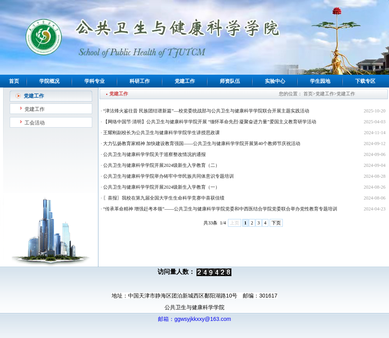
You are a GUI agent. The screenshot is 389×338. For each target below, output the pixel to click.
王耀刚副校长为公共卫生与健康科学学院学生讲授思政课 (161, 132)
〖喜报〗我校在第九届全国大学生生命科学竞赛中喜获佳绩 (163, 198)
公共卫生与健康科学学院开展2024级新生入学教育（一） (161, 187)
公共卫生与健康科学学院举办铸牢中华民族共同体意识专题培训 (168, 176)
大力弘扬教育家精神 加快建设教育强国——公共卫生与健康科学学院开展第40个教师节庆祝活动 (201, 143)
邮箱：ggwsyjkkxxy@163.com (194, 319)
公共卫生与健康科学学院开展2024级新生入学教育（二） (161, 165)
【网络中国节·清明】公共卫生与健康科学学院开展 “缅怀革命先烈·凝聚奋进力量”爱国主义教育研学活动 (209, 121)
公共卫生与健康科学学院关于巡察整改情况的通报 (154, 154)
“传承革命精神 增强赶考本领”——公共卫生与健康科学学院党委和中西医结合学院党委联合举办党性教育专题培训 (220, 209)
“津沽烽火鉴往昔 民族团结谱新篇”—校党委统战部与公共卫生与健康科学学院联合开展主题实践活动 (206, 111)
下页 (276, 223)
